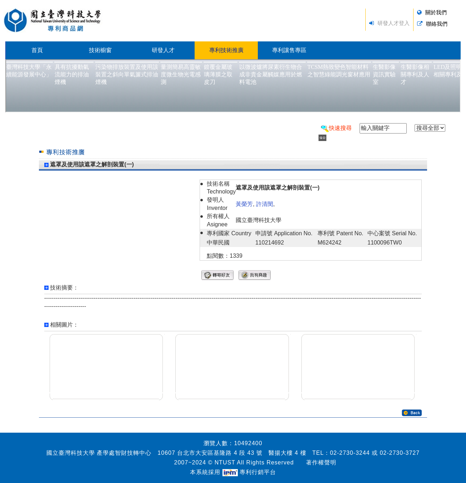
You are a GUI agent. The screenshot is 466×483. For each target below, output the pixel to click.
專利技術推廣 (226, 50)
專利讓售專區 (289, 50)
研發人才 (163, 50)
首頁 (37, 50)
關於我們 (436, 12)
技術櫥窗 (100, 50)
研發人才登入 (393, 23)
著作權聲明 (321, 462)
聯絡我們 (436, 24)
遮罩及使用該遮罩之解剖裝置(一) (92, 164)
